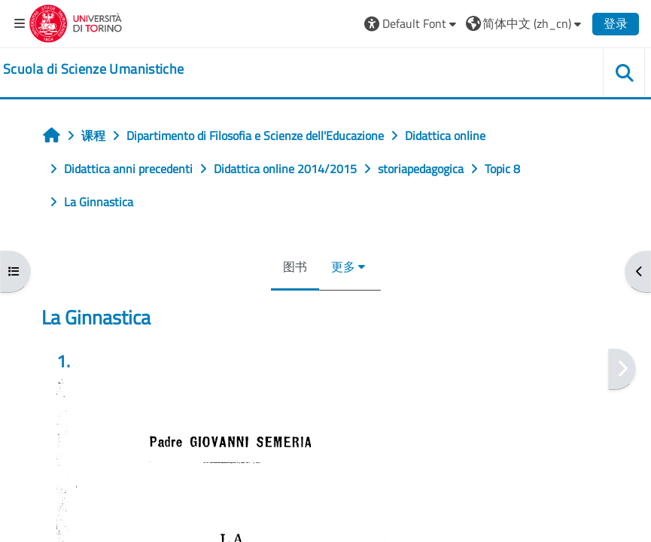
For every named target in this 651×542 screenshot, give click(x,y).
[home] (93, 69)
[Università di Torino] (76, 22)
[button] (412, 23)
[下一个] (622, 369)
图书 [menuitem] (295, 266)
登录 (616, 23)
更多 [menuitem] (343, 266)
